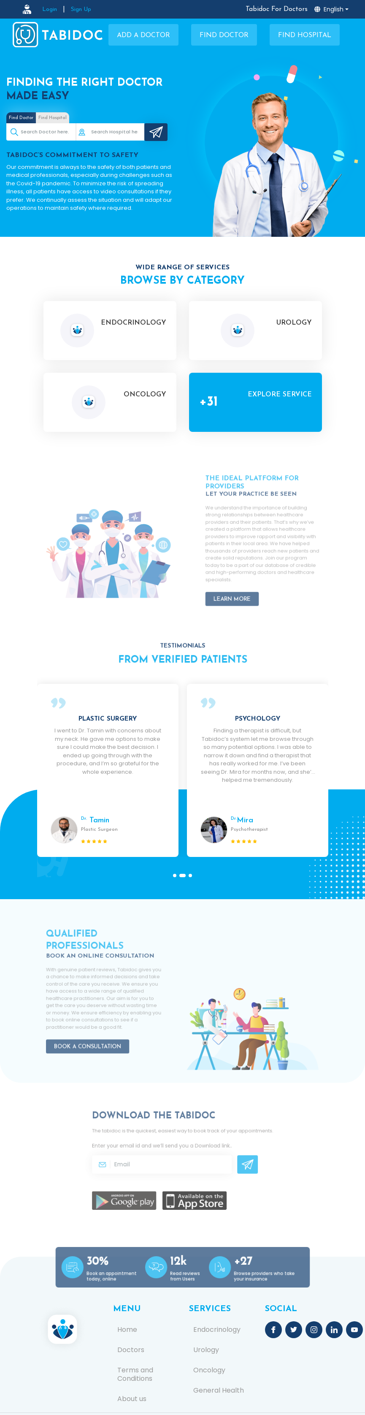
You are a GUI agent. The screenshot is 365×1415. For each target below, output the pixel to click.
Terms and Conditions (135, 1374)
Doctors (130, 1350)
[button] (176, 875)
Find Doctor (224, 35)
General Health (218, 1390)
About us (131, 1399)
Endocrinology (217, 1330)
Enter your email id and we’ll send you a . (167, 1148)
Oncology (209, 1370)
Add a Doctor (143, 35)
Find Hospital (304, 35)
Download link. (206, 1148)
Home (127, 1330)
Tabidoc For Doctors (277, 9)
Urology (206, 1350)
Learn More (239, 586)
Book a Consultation (92, 1034)
